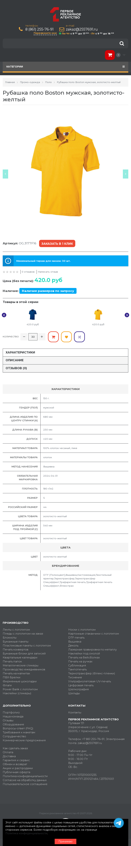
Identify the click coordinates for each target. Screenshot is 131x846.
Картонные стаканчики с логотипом (93, 633)
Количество (11, 336)
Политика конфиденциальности (25, 776)
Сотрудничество (14, 736)
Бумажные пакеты (15, 641)
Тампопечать (77, 669)
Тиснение (75, 677)
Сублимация (77, 665)
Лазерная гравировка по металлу (92, 649)
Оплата (8, 752)
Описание (15, 360)
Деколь (73, 645)
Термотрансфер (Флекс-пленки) (91, 673)
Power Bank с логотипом (20, 689)
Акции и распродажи (18, 768)
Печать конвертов (15, 649)
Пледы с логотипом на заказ (23, 633)
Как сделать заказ (15, 748)
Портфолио (11, 712)
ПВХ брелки (11, 677)
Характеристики (20, 352)
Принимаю (65, 841)
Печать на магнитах (16, 673)
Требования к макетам (19, 732)
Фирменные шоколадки (20, 681)
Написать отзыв (48, 271)
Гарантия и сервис (16, 760)
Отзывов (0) (16, 368)
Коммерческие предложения (24, 740)
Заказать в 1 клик (57, 243)
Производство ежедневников (24, 669)
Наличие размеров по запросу (48, 291)
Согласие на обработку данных (25, 780)
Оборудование (13, 724)
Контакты (74, 712)
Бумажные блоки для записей (24, 653)
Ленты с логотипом (16, 629)
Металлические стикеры (20, 665)
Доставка (9, 756)
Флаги (7, 685)
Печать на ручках (80, 661)
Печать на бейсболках (84, 657)
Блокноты (9, 637)
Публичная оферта (16, 772)
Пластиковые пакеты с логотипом (27, 645)
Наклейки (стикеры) (17, 693)
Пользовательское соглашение (25, 784)
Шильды (74, 693)
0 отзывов (28, 271)
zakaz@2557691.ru (82, 29)
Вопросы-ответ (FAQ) (18, 728)
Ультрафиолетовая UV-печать (89, 681)
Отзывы (8, 720)
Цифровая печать (81, 685)
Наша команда (13, 716)
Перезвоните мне (45, 32)
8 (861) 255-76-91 (39, 29)
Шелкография (78, 689)
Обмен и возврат (15, 764)
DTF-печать (76, 637)
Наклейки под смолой (84, 653)
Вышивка (74, 641)
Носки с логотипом (82, 629)
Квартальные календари (20, 657)
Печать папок (12, 661)
